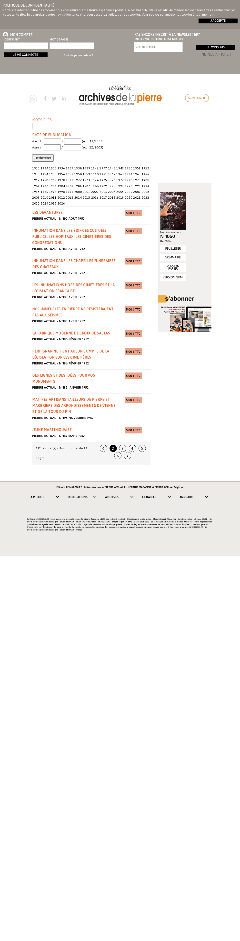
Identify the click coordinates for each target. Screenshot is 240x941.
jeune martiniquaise (51, 430)
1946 (95, 168)
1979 (137, 180)
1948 (112, 168)
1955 (53, 174)
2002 (95, 192)
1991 (120, 186)
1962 (112, 174)
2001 (86, 192)
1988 (95, 186)
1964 (128, 174)
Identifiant (12, 39)
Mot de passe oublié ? (78, 55)
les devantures (47, 213)
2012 (61, 197)
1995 (36, 192)
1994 (145, 186)
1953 (36, 174)
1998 (61, 192)
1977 (120, 180)
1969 (53, 180)
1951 (137, 168)
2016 (95, 197)
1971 (69, 180)
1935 (53, 168)
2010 (44, 197)
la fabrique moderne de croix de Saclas (71, 333)
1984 (61, 186)
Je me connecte (25, 55)
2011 (53, 197)
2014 (78, 197)
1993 (137, 186)
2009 (36, 197)
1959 (86, 174)
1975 (103, 180)
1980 (145, 180)
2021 (137, 197)
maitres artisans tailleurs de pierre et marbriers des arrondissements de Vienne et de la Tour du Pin (73, 406)
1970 (61, 180)
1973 (86, 180)
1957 (69, 174)
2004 (112, 192)
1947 (103, 168)
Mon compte (197, 98)
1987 (86, 186)
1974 (95, 180)
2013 (69, 197)
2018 (112, 197)
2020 (128, 197)
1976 (112, 180)
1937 (69, 168)
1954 (44, 174)
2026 (61, 203)
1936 (61, 168)
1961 (103, 174)
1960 (95, 174)
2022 (145, 197)
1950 (128, 168)
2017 (103, 197)
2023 (36, 203)
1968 (44, 180)
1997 (53, 192)
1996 (44, 192)
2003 (103, 192)
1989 (103, 186)
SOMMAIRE (173, 257)
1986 (78, 186)
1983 (53, 186)
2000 (78, 192)
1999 (69, 192)
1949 (120, 168)
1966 (145, 174)
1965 (137, 174)
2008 (145, 192)
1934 (44, 168)
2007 (137, 192)
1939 (86, 168)
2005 (120, 192)
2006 (128, 192)
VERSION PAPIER (173, 267)
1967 (36, 180)
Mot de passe (59, 39)
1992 (128, 186)
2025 (53, 203)
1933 (36, 168)
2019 (120, 197)
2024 (44, 203)
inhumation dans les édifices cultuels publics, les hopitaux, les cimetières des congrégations (71, 237)
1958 (78, 174)
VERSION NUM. (173, 277)
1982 (44, 186)
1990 (112, 186)
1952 (145, 168)
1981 (36, 186)
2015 (86, 197)
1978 (128, 180)
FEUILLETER (173, 248)
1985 (69, 186)
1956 (61, 174)
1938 (78, 168)
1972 (78, 180)
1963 (120, 174)
